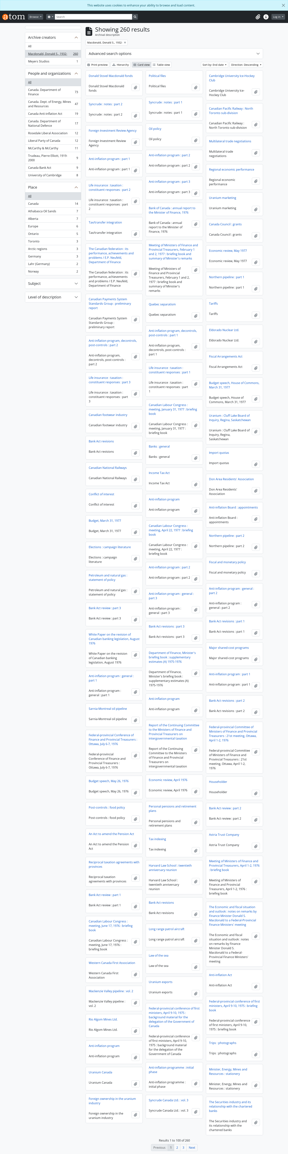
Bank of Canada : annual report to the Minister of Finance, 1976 (172, 210)
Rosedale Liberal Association (53, 134)
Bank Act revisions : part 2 (227, 701)
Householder (218, 782)
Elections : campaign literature (110, 547)
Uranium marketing (222, 198)
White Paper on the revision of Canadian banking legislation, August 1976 (114, 638)
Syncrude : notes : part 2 (105, 104)
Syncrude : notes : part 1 (165, 102)
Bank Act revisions (101, 441)
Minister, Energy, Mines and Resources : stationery (228, 1071)
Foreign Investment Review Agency (112, 131)
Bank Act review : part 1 (105, 895)
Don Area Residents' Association (231, 479)
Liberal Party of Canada (53, 141)
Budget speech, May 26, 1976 (109, 781)
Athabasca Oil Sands (53, 212)
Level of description (44, 297)
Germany (53, 257)
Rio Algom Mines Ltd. (103, 1019)
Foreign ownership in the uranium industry (112, 1101)
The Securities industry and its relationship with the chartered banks (230, 1106)
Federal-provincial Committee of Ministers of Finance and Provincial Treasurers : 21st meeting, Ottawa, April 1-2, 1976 (233, 733)
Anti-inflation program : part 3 (169, 182)
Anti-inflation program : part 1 (109, 159)
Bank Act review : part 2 (225, 808)
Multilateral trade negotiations (230, 141)
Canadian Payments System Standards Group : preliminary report (110, 303)
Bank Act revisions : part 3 (166, 626)
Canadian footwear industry (108, 415)
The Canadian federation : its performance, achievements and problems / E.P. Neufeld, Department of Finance (111, 255)
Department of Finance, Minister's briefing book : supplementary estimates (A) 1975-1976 (172, 657)
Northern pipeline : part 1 (226, 277)
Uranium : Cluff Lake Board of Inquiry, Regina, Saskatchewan (230, 418)
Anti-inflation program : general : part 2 (231, 591)
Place (32, 187)
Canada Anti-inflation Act (53, 114)
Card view (142, 64)
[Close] (283, 5)
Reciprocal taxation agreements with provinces (114, 864)
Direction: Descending (245, 64)
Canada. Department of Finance (53, 92)
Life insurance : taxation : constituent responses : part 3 (109, 380)
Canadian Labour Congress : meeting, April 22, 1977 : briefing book (171, 530)
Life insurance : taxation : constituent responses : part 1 (169, 370)
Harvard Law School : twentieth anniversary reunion (170, 867)
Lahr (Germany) (53, 265)
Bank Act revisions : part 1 (227, 621)
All (29, 46)
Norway (53, 272)
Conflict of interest (101, 494)
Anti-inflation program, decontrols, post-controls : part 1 (173, 333)
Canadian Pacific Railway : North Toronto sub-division (231, 111)
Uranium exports (160, 982)
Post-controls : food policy (107, 807)
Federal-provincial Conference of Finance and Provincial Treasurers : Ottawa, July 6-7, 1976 (113, 739)
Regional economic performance (231, 169)
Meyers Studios (53, 62)
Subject (34, 283)
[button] (258, 17)
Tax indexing (157, 839)
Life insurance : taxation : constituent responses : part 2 (109, 187)
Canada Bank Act (53, 168)
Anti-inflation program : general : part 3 (171, 596)
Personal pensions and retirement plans (172, 808)
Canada (53, 204)
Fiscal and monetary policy (227, 562)
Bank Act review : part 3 (105, 608)
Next (192, 1148)
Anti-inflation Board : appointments (233, 507)
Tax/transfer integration (105, 222)
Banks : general (159, 446)
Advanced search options (110, 53)
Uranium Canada (100, 1072)
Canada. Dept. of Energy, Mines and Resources (53, 104)
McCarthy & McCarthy (53, 149)
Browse (34, 17)
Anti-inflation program (164, 499)
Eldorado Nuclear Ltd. (224, 330)
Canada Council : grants (225, 224)
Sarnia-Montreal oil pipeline (108, 709)
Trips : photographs (222, 1043)
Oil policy (155, 129)
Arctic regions (53, 250)
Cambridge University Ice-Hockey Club (232, 78)
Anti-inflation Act (220, 975)
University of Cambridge (53, 176)
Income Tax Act (159, 473)
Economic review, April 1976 (168, 780)
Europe (53, 227)
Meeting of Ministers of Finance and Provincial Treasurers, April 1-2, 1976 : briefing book (234, 865)
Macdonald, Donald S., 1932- (53, 55)
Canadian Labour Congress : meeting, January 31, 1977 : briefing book (173, 409)
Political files (157, 76)
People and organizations (49, 73)
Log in (277, 17)
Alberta (53, 220)
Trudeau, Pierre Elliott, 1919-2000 (53, 158)
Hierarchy (120, 64)
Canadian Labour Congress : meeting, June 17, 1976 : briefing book (111, 925)
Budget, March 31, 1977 (105, 521)
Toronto (53, 242)
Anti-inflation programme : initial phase (171, 1069)
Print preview (97, 64)
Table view (161, 64)
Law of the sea (158, 955)
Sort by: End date (213, 64)
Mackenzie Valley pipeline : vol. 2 (111, 991)
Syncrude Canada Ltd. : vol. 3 (168, 1100)
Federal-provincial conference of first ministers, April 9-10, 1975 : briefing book (234, 1005)
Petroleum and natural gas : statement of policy (108, 577)
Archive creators (42, 37)
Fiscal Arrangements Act (225, 356)
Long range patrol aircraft (166, 929)
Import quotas (219, 453)
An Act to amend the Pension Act (111, 834)
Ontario (53, 235)
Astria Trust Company (224, 835)
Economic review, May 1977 (228, 251)
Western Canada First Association (112, 963)
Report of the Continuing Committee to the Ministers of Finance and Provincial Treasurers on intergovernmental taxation (174, 731)
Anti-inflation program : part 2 (169, 155)
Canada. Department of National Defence (53, 123)
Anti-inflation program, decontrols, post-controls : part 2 (113, 343)
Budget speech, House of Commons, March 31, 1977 (234, 385)
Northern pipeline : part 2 (226, 536)
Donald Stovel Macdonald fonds (111, 76)
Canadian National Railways (108, 468)
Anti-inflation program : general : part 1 (111, 678)
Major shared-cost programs (229, 648)
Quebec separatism (162, 304)
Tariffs (213, 304)
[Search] (93, 17)
